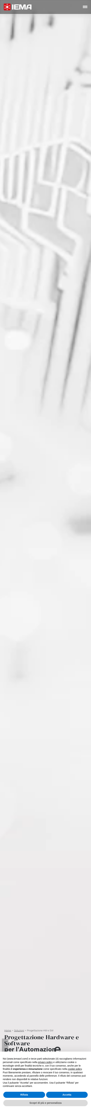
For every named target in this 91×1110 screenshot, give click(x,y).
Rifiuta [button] (24, 1094)
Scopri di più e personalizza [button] (45, 1102)
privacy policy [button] (45, 1062)
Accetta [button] (66, 1094)
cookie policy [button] (75, 1069)
